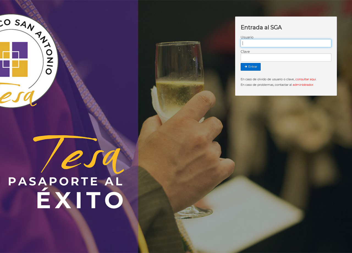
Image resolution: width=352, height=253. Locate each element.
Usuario (247, 37)
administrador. (303, 85)
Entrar (250, 67)
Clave (245, 51)
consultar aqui (305, 79)
